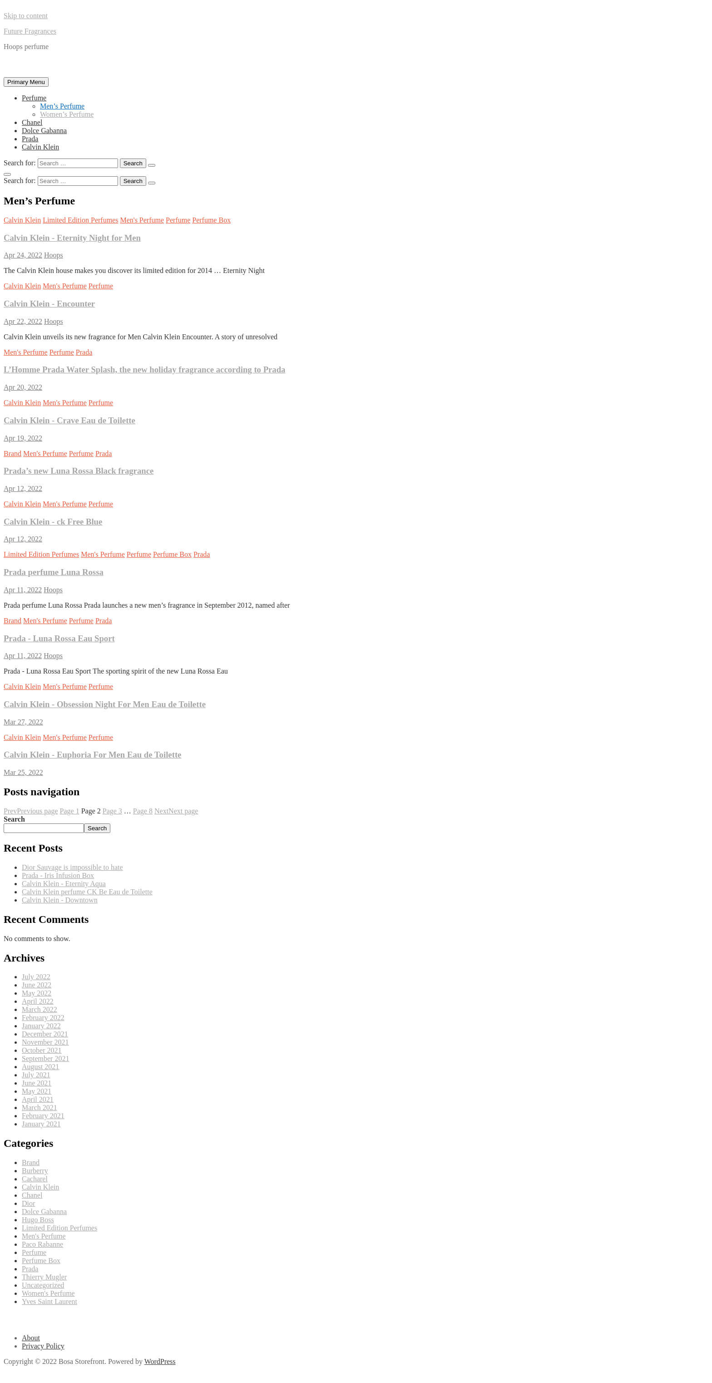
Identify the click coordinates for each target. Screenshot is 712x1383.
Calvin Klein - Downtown (60, 900)
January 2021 (41, 1124)
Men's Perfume (142, 220)
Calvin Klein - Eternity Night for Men (72, 238)
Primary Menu (26, 82)
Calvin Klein (40, 147)
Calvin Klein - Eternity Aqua (64, 883)
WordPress (160, 1361)
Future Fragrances (30, 31)
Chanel (32, 122)
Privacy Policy (43, 1346)
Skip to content (26, 16)
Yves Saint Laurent (49, 1301)
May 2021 (36, 1091)
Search (14, 819)
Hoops (53, 255)
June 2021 (36, 1083)
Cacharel (35, 1179)
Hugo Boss (38, 1220)
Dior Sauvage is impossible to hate (72, 867)
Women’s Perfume (67, 114)
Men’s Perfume (62, 106)
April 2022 (38, 1001)
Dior (28, 1203)
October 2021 (42, 1050)
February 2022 (43, 1017)
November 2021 (45, 1042)
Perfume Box (211, 220)
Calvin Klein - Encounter (49, 303)
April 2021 (38, 1099)
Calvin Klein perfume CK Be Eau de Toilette (87, 892)
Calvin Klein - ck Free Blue (53, 521)
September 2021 (45, 1058)
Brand (12, 453)
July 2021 (36, 1075)
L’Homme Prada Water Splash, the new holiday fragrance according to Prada (144, 369)
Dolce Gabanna (44, 130)
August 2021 (40, 1067)
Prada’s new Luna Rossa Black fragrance (78, 471)
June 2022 (36, 985)
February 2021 (43, 1116)
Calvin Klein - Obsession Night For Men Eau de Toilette (105, 704)
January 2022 (41, 1026)
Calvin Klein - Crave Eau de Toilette (69, 420)
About (31, 1338)
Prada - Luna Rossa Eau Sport (59, 638)
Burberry (35, 1171)
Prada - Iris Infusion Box (58, 875)
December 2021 (45, 1034)
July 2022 (36, 977)
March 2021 (39, 1107)
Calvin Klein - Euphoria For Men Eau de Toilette (92, 754)
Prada (30, 139)
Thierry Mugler (44, 1277)
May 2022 (36, 993)
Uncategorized (43, 1285)
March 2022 (39, 1009)
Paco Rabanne (42, 1244)
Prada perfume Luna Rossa (54, 572)
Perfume (34, 98)
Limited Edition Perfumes (80, 220)
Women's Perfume (48, 1293)
